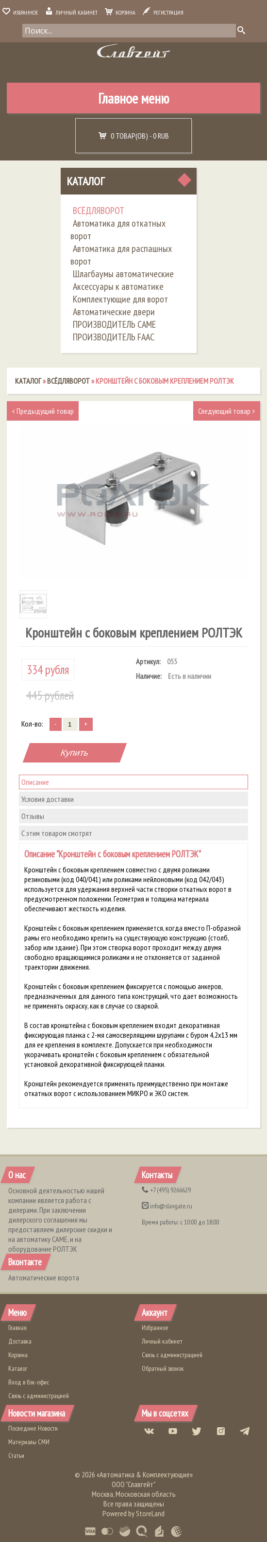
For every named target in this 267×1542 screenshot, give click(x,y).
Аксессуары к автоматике (118, 286)
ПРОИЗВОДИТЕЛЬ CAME (114, 324)
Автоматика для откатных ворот (118, 229)
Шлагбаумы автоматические (123, 273)
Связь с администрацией (38, 1395)
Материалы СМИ (29, 1441)
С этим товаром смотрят (56, 833)
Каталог (85, 181)
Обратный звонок (163, 1368)
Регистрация (163, 12)
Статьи (16, 1455)
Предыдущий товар (43, 411)
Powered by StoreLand (133, 1513)
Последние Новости (33, 1428)
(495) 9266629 (166, 1190)
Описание (35, 782)
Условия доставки (47, 799)
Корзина (120, 12)
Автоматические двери (114, 311)
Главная (17, 1327)
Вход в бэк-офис (28, 1382)
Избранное (20, 12)
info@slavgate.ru (167, 1206)
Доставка (20, 1341)
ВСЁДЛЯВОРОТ (98, 210)
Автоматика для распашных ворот (121, 254)
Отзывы (32, 816)
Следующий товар (226, 411)
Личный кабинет (71, 12)
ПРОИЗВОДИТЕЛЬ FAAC (113, 337)
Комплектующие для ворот (120, 299)
